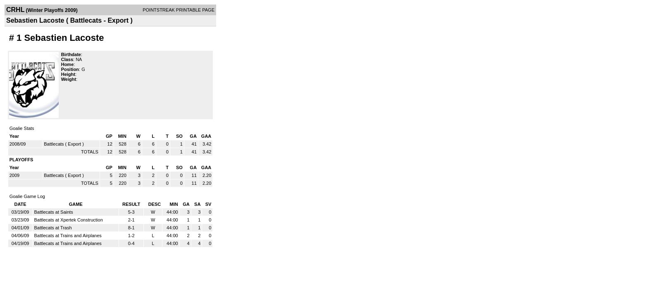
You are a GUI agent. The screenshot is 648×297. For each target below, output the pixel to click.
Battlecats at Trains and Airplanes (67, 235)
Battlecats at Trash (52, 227)
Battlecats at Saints (53, 212)
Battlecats (54, 143)
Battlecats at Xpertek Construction (68, 219)
